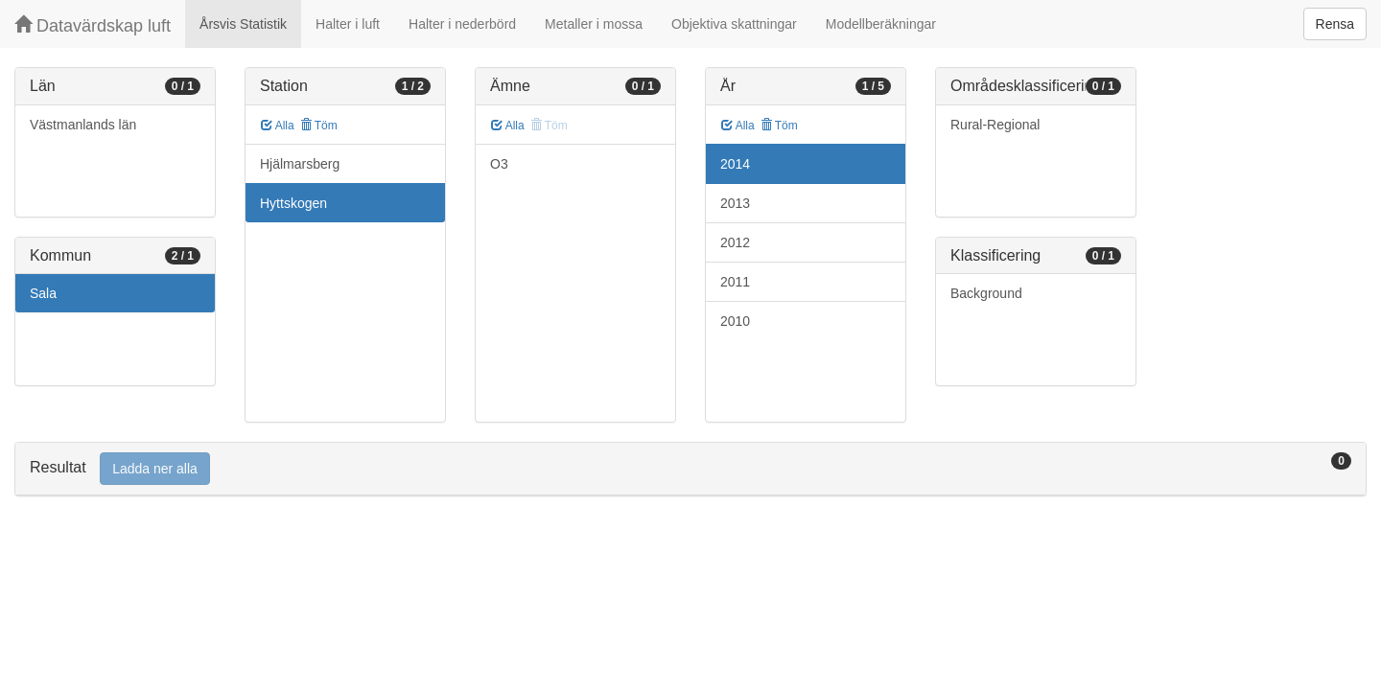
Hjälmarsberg (299, 164)
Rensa (1335, 24)
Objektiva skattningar (734, 24)
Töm (319, 125)
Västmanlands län (83, 124)
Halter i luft (348, 24)
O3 (499, 164)
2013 (735, 203)
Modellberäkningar (881, 24)
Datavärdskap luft (92, 25)
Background (986, 293)
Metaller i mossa (594, 24)
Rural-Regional (995, 124)
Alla (277, 125)
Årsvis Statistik (243, 24)
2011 (735, 281)
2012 (735, 242)
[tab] (690, 469)
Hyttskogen (293, 203)
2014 (735, 164)
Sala (43, 293)
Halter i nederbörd (462, 24)
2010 (735, 321)
